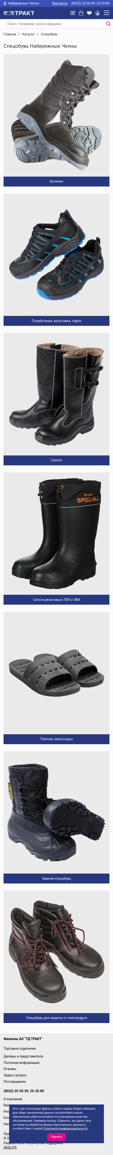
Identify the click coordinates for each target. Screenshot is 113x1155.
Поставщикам (15, 1081)
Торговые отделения (20, 1048)
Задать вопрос (15, 1075)
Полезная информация (22, 1063)
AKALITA (10, 1147)
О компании (13, 1099)
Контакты (60, 3)
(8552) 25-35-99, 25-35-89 (90, 3)
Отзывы (10, 1069)
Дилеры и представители (23, 1056)
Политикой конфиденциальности (65, 1128)
